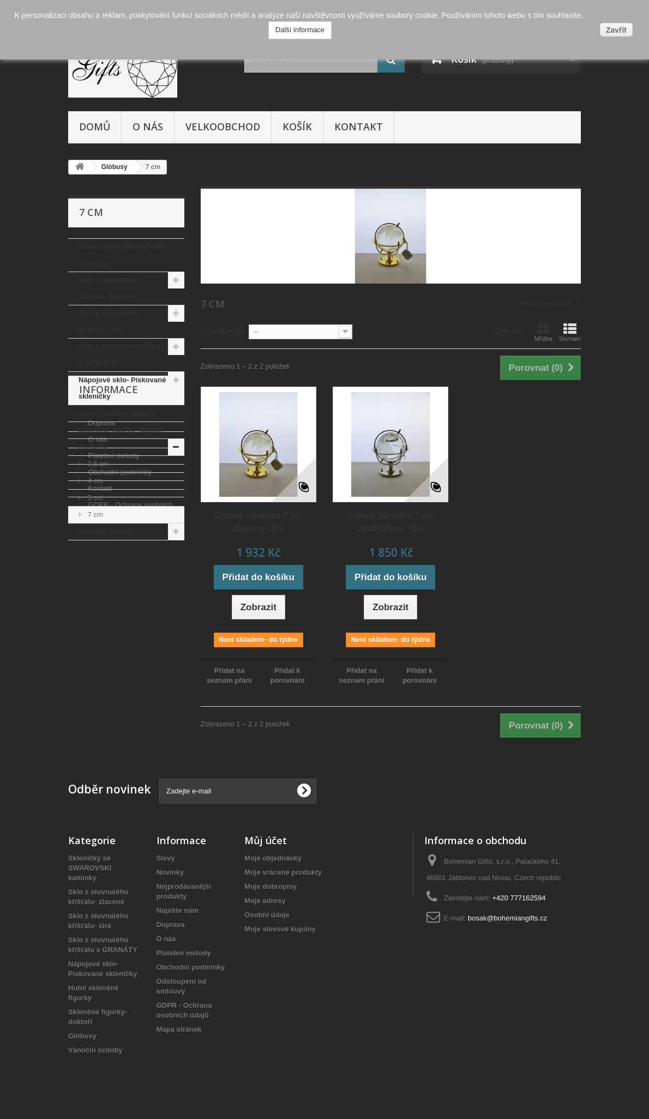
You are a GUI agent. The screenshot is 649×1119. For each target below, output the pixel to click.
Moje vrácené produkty (283, 872)
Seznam (570, 332)
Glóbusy (93, 447)
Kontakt (358, 126)
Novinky (170, 872)
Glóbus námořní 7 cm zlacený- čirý (258, 521)
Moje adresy (264, 901)
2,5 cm (97, 464)
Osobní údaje (266, 915)
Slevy (166, 858)
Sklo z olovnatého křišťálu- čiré (109, 321)
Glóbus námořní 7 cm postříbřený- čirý (390, 521)
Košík (297, 126)
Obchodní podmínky (119, 651)
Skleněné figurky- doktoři (121, 430)
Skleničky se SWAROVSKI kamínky (122, 255)
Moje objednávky (273, 858)
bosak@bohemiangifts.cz (507, 918)
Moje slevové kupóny (280, 929)
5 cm (94, 498)
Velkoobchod (222, 126)
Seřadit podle (223, 331)
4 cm (94, 481)
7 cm (94, 514)
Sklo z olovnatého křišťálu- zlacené (109, 288)
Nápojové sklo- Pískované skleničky (122, 388)
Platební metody (113, 635)
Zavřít (616, 30)
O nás (148, 126)
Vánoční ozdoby (106, 531)
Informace (108, 573)
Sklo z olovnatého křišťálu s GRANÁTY (123, 354)
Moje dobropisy (270, 886)
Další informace (299, 30)
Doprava (100, 602)
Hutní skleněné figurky (116, 413)
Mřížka (543, 332)
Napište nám (178, 910)
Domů (94, 126)
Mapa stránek (179, 1029)
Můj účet (265, 840)
